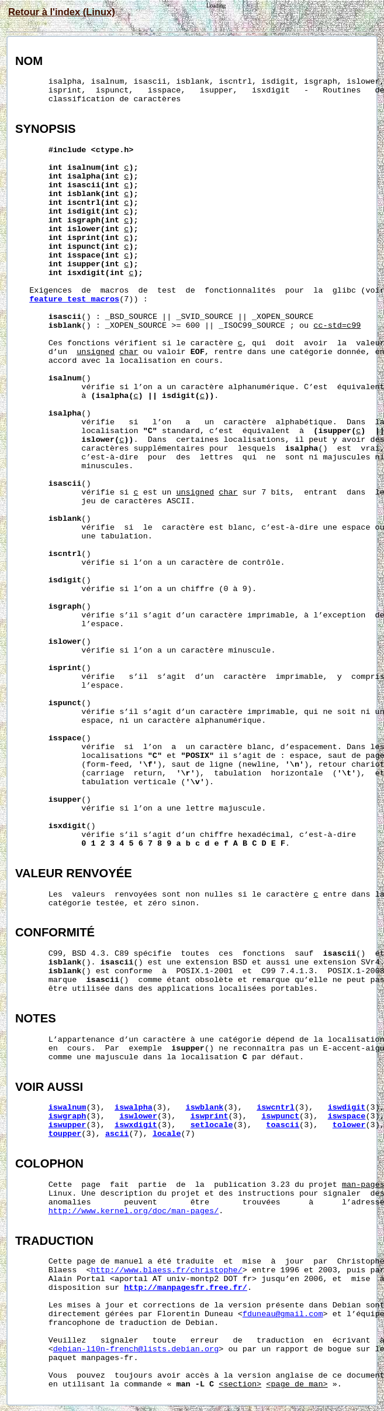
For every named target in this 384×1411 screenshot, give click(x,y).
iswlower (138, 1116)
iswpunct (280, 1116)
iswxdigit (136, 1125)
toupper (65, 1134)
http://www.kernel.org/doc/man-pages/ (134, 1211)
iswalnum (68, 1107)
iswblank (205, 1107)
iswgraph (68, 1116)
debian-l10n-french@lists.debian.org (136, 1349)
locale (167, 1134)
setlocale (212, 1125)
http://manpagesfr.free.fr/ (185, 1287)
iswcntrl (276, 1107)
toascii (282, 1125)
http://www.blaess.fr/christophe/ (167, 1270)
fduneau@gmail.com (283, 1314)
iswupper (68, 1125)
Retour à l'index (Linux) (61, 11)
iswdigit (347, 1107)
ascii (117, 1134)
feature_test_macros (74, 299)
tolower (349, 1125)
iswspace (347, 1116)
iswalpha (134, 1107)
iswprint (210, 1116)
